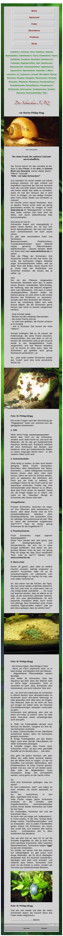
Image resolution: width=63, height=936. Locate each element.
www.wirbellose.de (40, 251)
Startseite (44, 928)
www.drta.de (17, 210)
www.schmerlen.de (20, 557)
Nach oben (27, 928)
